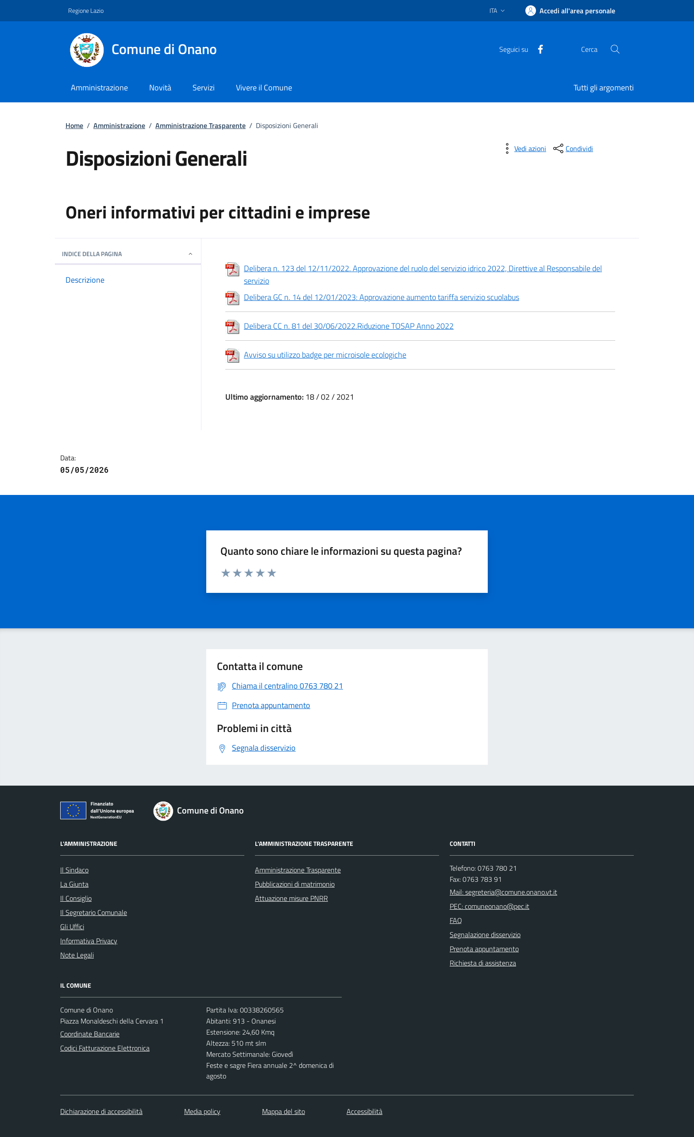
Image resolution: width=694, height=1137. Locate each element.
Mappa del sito (283, 1111)
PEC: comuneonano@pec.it (489, 906)
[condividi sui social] (572, 148)
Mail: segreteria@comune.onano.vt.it (503, 892)
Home (74, 125)
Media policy (202, 1111)
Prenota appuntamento (484, 948)
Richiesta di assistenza (483, 963)
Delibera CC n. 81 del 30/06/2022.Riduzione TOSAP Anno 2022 (339, 327)
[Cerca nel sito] (615, 49)
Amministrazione (119, 125)
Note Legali (77, 955)
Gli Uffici (72, 926)
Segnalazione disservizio (485, 934)
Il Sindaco (74, 869)
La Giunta (74, 884)
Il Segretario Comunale (93, 912)
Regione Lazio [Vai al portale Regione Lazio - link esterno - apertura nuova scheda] (86, 10)
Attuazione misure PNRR (291, 898)
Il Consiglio (76, 898)
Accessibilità (364, 1111)
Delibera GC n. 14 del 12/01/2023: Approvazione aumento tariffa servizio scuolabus (381, 297)
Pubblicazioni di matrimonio (295, 884)
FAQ (456, 920)
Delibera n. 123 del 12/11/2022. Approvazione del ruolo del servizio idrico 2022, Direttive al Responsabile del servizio (413, 274)
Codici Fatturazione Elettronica (105, 1048)
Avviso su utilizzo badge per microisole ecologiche (315, 356)
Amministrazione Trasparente (200, 125)
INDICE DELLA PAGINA (128, 253)
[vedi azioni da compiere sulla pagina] (523, 148)
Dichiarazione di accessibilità (101, 1111)
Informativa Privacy (88, 940)
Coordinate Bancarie (90, 1033)
